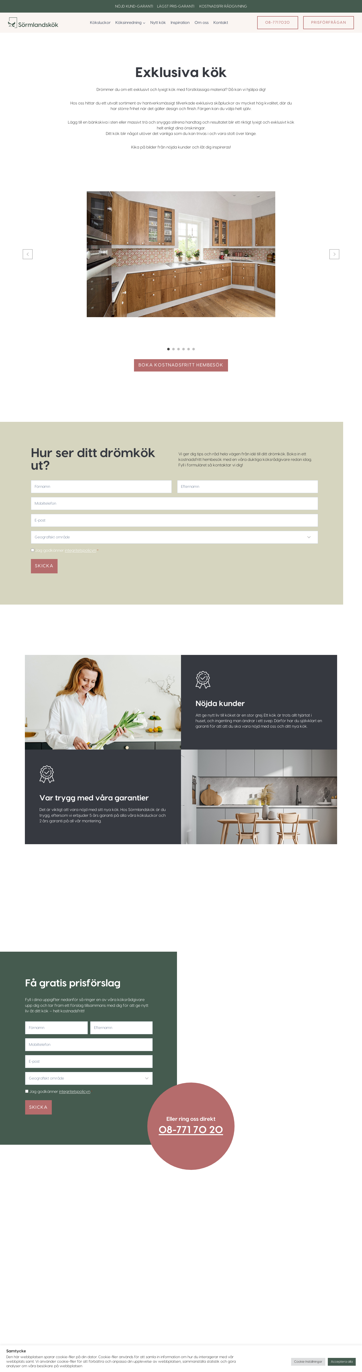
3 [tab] (178, 349)
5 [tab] (188, 349)
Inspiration (180, 23)
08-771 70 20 (191, 1129)
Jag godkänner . (67, 551)
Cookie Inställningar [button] (308, 1361)
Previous (28, 254)
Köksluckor (100, 23)
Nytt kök (158, 23)
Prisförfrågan (328, 22)
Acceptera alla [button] (342, 1361)
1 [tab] (168, 349)
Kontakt (220, 23)
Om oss (202, 23)
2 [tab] (173, 349)
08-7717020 (277, 22)
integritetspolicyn (80, 551)
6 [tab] (193, 349)
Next (334, 254)
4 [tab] (183, 349)
